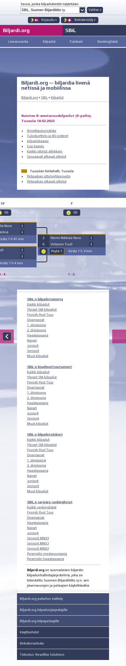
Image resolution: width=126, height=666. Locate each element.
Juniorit (33, 345)
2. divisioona (36, 330)
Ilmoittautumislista (41, 130)
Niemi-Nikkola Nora (66, 238)
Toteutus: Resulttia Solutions (42, 654)
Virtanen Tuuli (61, 244)
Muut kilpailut (37, 356)
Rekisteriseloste (32, 643)
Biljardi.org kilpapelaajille (39, 621)
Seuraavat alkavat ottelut (46, 156)
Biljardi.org (29, 97)
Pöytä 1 (56, 251)
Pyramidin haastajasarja (45, 559)
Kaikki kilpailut (38, 304)
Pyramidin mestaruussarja (47, 553)
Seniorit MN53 (38, 543)
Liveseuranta (18, 41)
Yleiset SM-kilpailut (42, 309)
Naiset (32, 340)
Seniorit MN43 (38, 538)
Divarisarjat (35, 320)
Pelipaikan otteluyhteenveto (48, 176)
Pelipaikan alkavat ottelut (46, 181)
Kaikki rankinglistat (41, 507)
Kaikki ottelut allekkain (44, 151)
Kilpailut (49, 41)
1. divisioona (36, 325)
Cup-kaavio (35, 146)
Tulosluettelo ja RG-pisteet (47, 136)
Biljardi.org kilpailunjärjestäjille (44, 610)
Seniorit (33, 350)
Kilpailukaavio (38, 141)
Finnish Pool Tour (40, 314)
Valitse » (95, 9)
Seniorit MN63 (38, 548)
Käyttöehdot (29, 632)
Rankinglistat (108, 41)
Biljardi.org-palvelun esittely (41, 598)
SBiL (70, 30)
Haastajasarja (37, 335)
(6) (75, 212)
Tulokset (76, 41)
